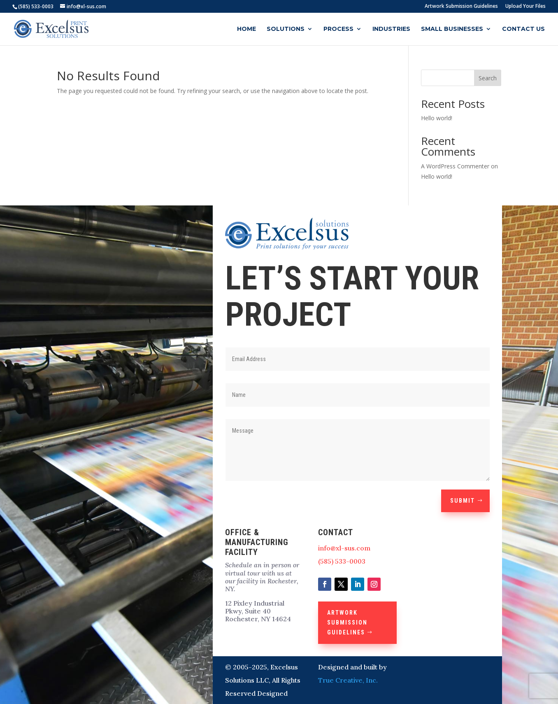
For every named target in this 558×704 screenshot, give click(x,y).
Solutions (286, 29)
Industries (391, 29)
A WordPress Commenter (455, 166)
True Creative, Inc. (348, 680)
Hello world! (436, 118)
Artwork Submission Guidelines (461, 6)
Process (338, 29)
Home (246, 29)
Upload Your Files (525, 6)
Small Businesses (452, 29)
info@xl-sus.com (344, 548)
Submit (462, 500)
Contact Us (523, 29)
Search (488, 78)
